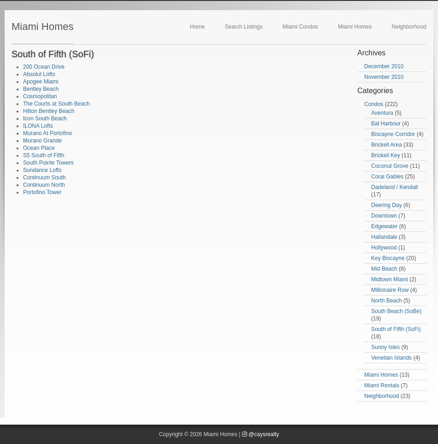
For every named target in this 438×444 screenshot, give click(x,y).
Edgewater (384, 226)
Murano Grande (42, 140)
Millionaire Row (389, 290)
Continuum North (44, 185)
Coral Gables (387, 176)
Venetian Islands (391, 358)
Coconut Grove (389, 166)
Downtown (384, 216)
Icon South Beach (45, 118)
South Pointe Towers (48, 163)
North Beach (386, 300)
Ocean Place (39, 148)
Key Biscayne (388, 258)
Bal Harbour (386, 123)
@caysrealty (260, 434)
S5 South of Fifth (43, 155)
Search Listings (243, 27)
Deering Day (386, 205)
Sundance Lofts (42, 170)
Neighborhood (409, 27)
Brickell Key (385, 155)
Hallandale (384, 237)
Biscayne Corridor (393, 134)
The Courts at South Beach (56, 104)
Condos (373, 104)
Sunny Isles (385, 347)
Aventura (382, 113)
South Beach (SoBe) (396, 311)
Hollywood (384, 247)
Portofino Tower (42, 192)
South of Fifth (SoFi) (395, 329)
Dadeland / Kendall (394, 187)
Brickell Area (386, 145)
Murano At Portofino (47, 133)
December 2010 (383, 66)
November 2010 (383, 77)
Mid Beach (384, 269)
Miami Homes (42, 26)
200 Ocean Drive (44, 67)
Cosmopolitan (40, 96)
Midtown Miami (389, 279)
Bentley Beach (41, 89)
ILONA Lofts (38, 126)
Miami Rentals (381, 385)
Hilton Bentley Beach (48, 111)
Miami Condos (300, 27)
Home (197, 27)
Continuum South (44, 177)
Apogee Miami (41, 81)
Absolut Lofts (39, 74)
